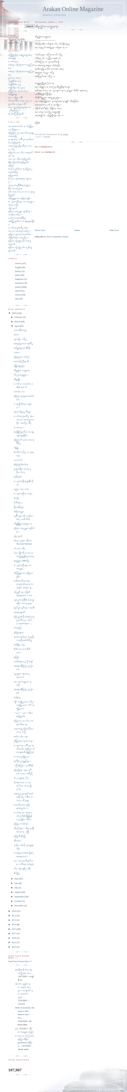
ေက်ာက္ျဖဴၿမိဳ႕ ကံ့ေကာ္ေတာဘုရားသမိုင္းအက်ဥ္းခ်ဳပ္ (24, 419)
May (16, 878)
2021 (14, 942)
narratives (19, 283)
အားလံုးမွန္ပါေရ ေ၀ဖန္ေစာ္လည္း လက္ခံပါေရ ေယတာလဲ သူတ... (24, 990)
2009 (14, 313)
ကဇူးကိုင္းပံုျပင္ (16, 87)
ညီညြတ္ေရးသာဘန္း (18, 91)
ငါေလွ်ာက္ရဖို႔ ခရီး (22, 868)
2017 (14, 933)
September (19, 896)
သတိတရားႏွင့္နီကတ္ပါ (23, 661)
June (16, 883)
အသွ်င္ (16, 498)
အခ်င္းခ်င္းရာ (21, 736)
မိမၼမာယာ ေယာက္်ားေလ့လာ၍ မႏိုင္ (22, 785)
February (18, 317)
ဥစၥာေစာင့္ (14, 77)
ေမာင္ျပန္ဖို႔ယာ (22, 756)
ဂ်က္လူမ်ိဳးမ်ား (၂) (14, 84)
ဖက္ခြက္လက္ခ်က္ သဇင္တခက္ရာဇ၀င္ (20, 55)
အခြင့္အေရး (19, 511)
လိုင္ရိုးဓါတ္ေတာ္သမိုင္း (18, 237)
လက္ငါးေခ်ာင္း (15, 214)
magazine (19, 279)
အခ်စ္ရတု (17, 697)
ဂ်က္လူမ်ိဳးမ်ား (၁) (14, 81)
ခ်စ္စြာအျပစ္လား (19, 366)
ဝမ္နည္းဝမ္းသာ (21, 489)
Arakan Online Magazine (73, 9)
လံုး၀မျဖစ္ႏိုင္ (21, 778)
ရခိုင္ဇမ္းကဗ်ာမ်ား (21, 823)
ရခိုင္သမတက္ (13, 175)
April (17, 326)
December (19, 905)
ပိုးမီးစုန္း (18, 502)
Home (77, 230)
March (17, 321)
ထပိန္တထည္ (12, 94)
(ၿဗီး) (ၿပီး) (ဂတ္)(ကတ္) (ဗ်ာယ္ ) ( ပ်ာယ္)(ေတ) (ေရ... (23, 584)
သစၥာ (17, 352)
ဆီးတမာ (17, 840)
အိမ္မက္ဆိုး (17, 379)
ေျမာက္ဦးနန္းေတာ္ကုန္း (21, 201)
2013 (14, 920)
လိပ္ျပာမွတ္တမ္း (21, 374)
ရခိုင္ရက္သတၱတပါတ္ (21, 464)
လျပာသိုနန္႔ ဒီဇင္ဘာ (22, 411)
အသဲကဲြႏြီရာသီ (15, 113)
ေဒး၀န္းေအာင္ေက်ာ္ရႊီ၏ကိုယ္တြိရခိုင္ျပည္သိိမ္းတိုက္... (23, 816)
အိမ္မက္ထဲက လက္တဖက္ (22, 370)
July (16, 887)
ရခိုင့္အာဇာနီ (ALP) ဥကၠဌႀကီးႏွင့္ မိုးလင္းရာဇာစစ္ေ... (24, 620)
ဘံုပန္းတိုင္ (19, 548)
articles (18, 263)
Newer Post (40, 230)
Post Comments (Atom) (57, 236)
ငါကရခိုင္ (12, 58)
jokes (17, 275)
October (18, 901)
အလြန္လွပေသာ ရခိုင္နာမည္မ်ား (19, 198)
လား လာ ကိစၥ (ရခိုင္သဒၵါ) (19, 159)
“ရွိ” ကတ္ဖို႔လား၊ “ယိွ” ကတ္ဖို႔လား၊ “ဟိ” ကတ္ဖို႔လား (24, 705)
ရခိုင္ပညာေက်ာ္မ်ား (22, 357)
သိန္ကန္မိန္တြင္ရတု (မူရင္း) (23, 523)
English (18, 267)
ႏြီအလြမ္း (14, 110)
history (18, 271)
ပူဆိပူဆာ (18, 476)
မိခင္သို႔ (17, 873)
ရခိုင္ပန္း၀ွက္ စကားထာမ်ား (19, 234)
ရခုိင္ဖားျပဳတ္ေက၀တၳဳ (24, 607)
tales (17, 298)
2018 (14, 938)
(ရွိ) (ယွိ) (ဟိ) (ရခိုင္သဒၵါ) (18, 162)
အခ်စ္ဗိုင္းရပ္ (19, 644)
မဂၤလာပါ (18, 460)
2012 (14, 915)
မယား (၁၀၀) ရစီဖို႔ (17, 218)
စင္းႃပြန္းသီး (15, 97)
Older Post (114, 230)
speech (18, 290)
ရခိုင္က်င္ (11, 165)
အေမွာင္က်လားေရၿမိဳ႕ (23, 343)
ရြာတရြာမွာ (19, 507)
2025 (14, 947)
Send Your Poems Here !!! (20, 961)
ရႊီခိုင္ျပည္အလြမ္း (22, 761)
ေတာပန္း (13, 61)
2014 (14, 924)
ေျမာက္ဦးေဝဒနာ (23, 493)
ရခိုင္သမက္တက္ (18, 632)
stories (18, 294)
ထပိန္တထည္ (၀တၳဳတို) (22, 348)
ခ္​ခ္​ (16, 1028)
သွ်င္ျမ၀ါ (12, 208)
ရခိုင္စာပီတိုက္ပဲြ (20, 836)
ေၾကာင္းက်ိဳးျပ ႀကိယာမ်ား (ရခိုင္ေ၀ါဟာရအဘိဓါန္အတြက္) (24, 748)
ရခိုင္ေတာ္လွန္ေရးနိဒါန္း (20, 211)
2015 (14, 929)
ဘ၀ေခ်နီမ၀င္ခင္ (20, 330)
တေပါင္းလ (19, 391)
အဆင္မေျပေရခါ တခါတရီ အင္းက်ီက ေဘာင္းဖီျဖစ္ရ (23, 797)
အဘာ (16, 334)
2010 (14, 911)
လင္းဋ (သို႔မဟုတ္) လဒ (19, 107)
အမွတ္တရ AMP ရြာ (21, 560)
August (17, 892)
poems (47, 137)
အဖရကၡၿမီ (19, 612)
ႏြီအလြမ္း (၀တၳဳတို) (23, 765)
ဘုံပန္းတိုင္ (13, 204)
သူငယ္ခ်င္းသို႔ (20, 339)
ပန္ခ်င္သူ (16, 447)
